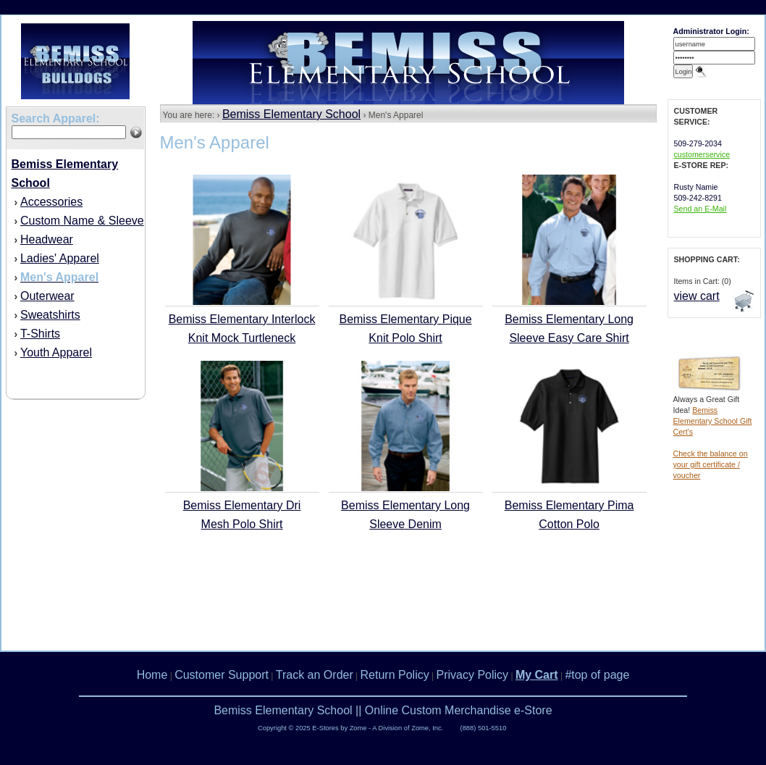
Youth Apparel (56, 352)
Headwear (46, 239)
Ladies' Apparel (59, 258)
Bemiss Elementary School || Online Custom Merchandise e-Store (383, 710)
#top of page (597, 675)
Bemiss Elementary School (291, 114)
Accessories (51, 202)
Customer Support (221, 675)
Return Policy (395, 675)
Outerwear (47, 296)
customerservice (702, 154)
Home (152, 675)
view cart (697, 296)
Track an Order (314, 675)
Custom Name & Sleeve (82, 220)
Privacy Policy (473, 675)
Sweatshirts (50, 315)
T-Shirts (40, 333)
